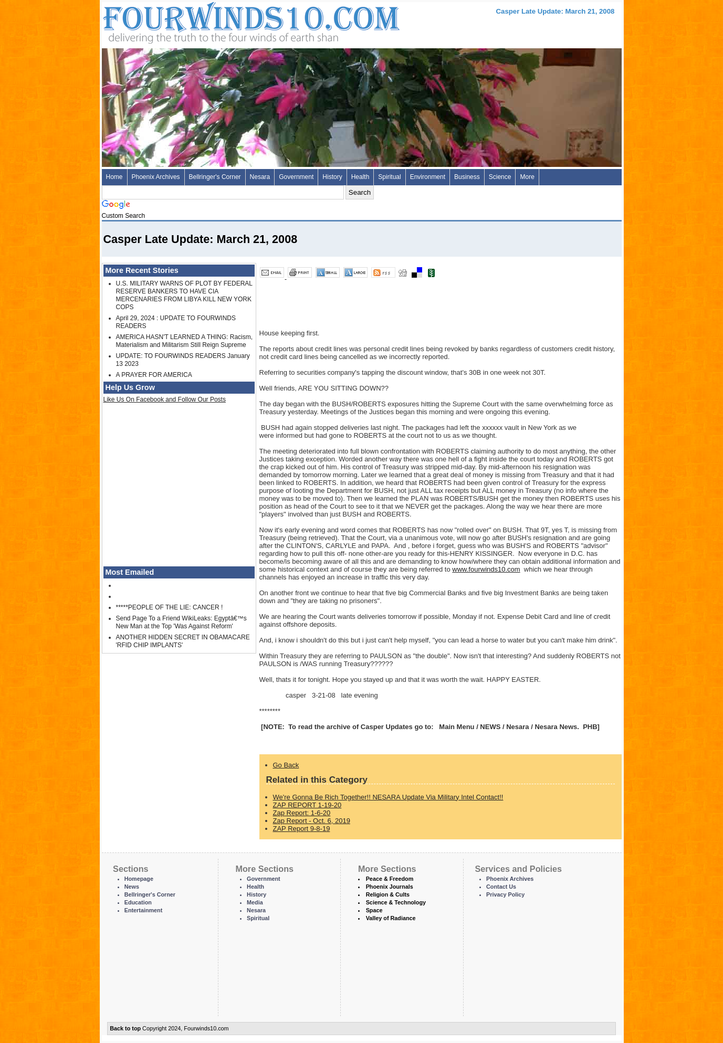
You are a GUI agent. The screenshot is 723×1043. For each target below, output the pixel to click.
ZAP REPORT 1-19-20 (307, 805)
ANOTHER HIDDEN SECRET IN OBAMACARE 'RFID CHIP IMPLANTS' (183, 641)
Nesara (260, 177)
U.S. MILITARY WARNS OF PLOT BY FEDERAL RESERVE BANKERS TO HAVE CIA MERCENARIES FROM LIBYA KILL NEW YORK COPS (184, 295)
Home (114, 177)
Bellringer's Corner (215, 177)
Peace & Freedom (390, 879)
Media (255, 902)
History (332, 177)
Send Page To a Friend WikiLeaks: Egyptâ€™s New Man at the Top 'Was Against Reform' (181, 622)
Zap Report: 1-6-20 (302, 813)
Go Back (286, 765)
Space (374, 910)
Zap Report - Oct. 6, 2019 (311, 821)
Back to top (125, 1028)
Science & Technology (396, 902)
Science (500, 177)
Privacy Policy (505, 894)
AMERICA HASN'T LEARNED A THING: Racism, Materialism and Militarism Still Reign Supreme (184, 341)
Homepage (138, 879)
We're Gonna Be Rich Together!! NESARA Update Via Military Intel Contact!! (388, 797)
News (131, 886)
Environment (427, 177)
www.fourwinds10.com (486, 569)
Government (296, 177)
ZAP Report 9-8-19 (301, 829)
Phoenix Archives (156, 177)
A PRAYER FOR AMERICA (154, 374)
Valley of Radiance (391, 918)
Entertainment (143, 910)
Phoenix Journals (389, 886)
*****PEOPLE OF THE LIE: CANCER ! (169, 607)
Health (360, 177)
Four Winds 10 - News (207, 20)
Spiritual (389, 177)
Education (138, 902)
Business (467, 177)
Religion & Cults (388, 894)
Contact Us (501, 886)
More (527, 177)
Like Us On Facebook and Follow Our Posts (164, 399)
